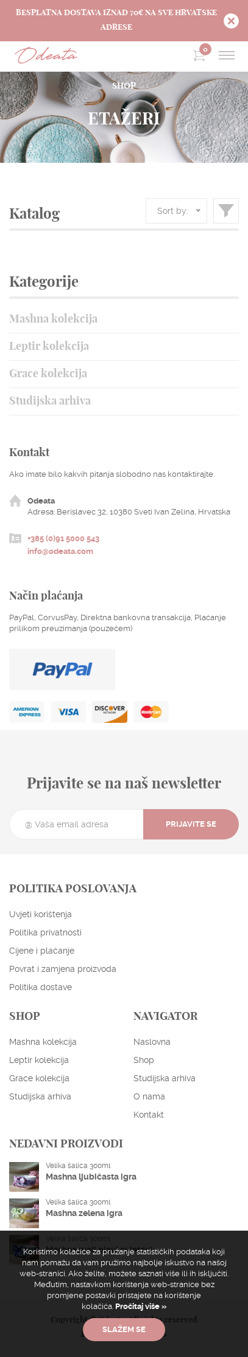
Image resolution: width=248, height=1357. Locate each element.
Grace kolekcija (48, 374)
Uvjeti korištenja (40, 914)
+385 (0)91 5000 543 (63, 538)
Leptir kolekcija (49, 346)
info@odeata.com (60, 551)
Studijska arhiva (50, 401)
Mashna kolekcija (53, 319)
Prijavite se (191, 824)
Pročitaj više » (139, 1306)
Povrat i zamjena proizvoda (62, 969)
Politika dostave (40, 987)
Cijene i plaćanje (41, 950)
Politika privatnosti (45, 932)
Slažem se (124, 1329)
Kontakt (148, 1114)
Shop (143, 1060)
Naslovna (152, 1042)
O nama (149, 1096)
